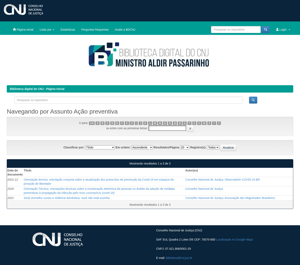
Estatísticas (68, 29)
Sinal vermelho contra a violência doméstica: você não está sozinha (67, 198)
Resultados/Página (166, 147)
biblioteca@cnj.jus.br (179, 257)
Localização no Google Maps (234, 239)
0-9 (91, 123)
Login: (283, 29)
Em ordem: (123, 147)
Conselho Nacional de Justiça (204, 179)
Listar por (47, 29)
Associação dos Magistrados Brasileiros (250, 198)
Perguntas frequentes (95, 29)
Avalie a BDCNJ (125, 29)
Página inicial (23, 29)
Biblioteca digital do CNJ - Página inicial (37, 89)
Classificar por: (73, 147)
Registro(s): (198, 147)
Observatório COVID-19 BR (242, 179)
